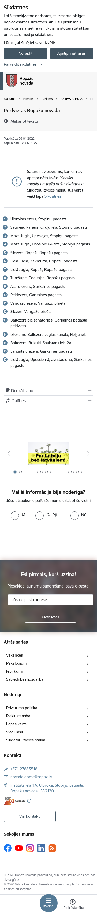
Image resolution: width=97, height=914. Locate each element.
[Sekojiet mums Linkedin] (41, 848)
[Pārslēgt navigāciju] (49, 903)
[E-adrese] (14, 800)
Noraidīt (25, 53)
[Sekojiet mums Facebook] (8, 848)
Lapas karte (16, 723)
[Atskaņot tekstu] (24, 121)
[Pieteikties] (50, 617)
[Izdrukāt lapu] (48, 390)
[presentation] (43, 539)
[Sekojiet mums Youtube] (19, 848)
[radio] (18, 514)
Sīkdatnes (52, 196)
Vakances (14, 655)
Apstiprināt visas (71, 53)
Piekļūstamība (18, 715)
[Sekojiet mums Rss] (52, 848)
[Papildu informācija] (29, 801)
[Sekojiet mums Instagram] (30, 848)
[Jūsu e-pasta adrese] (50, 599)
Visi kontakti (29, 816)
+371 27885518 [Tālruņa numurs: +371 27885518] (24, 768)
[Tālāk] (88, 453)
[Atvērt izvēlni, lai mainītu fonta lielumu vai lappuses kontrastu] (73, 905)
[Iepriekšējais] (8, 453)
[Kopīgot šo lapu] (48, 401)
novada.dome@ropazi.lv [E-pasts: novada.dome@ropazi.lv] (31, 776)
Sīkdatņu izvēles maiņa (25, 740)
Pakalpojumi (16, 663)
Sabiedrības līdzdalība (24, 679)
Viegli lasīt (14, 731)
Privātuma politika (21, 707)
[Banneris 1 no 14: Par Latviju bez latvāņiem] (48, 453)
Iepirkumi (14, 671)
